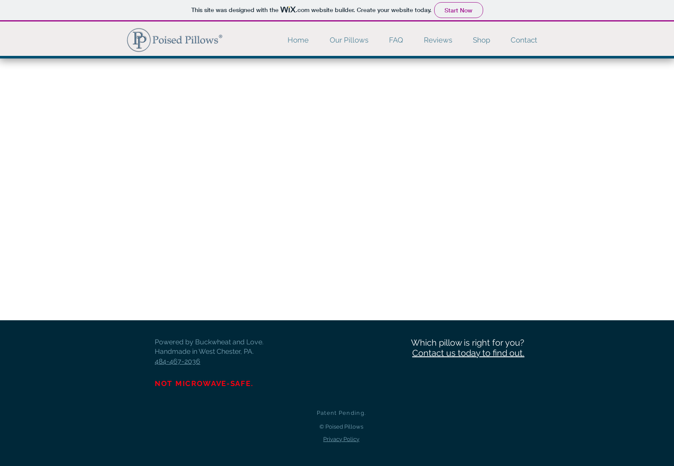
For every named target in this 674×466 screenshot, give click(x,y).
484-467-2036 (177, 361)
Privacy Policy (341, 439)
